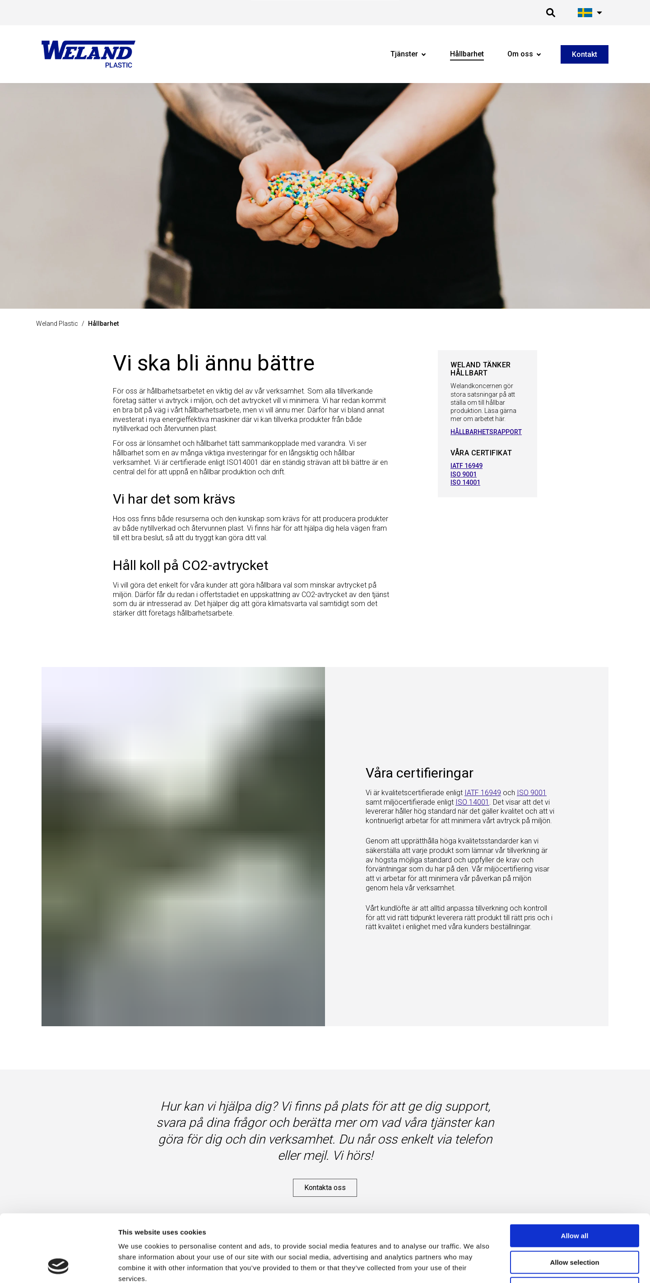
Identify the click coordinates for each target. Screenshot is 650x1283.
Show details (464, 1265)
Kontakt (584, 54)
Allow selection (574, 1199)
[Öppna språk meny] (590, 13)
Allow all (575, 1172)
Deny (574, 1225)
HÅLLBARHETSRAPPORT (486, 431)
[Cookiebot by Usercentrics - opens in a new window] (58, 1265)
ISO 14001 (465, 482)
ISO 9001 (463, 474)
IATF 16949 (466, 465)
